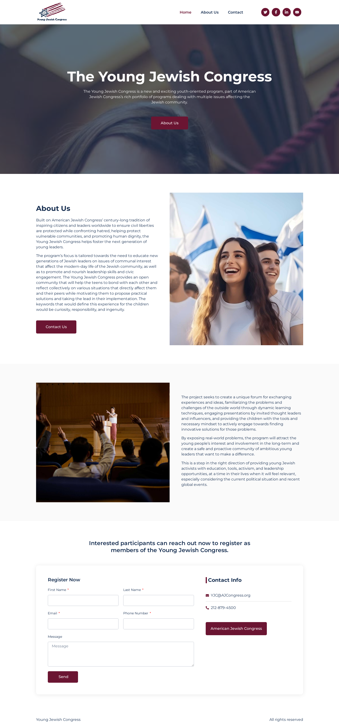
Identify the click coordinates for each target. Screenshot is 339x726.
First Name (57, 590)
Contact (235, 12)
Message (55, 636)
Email (53, 613)
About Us (210, 12)
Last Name (132, 590)
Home (185, 12)
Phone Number (136, 613)
